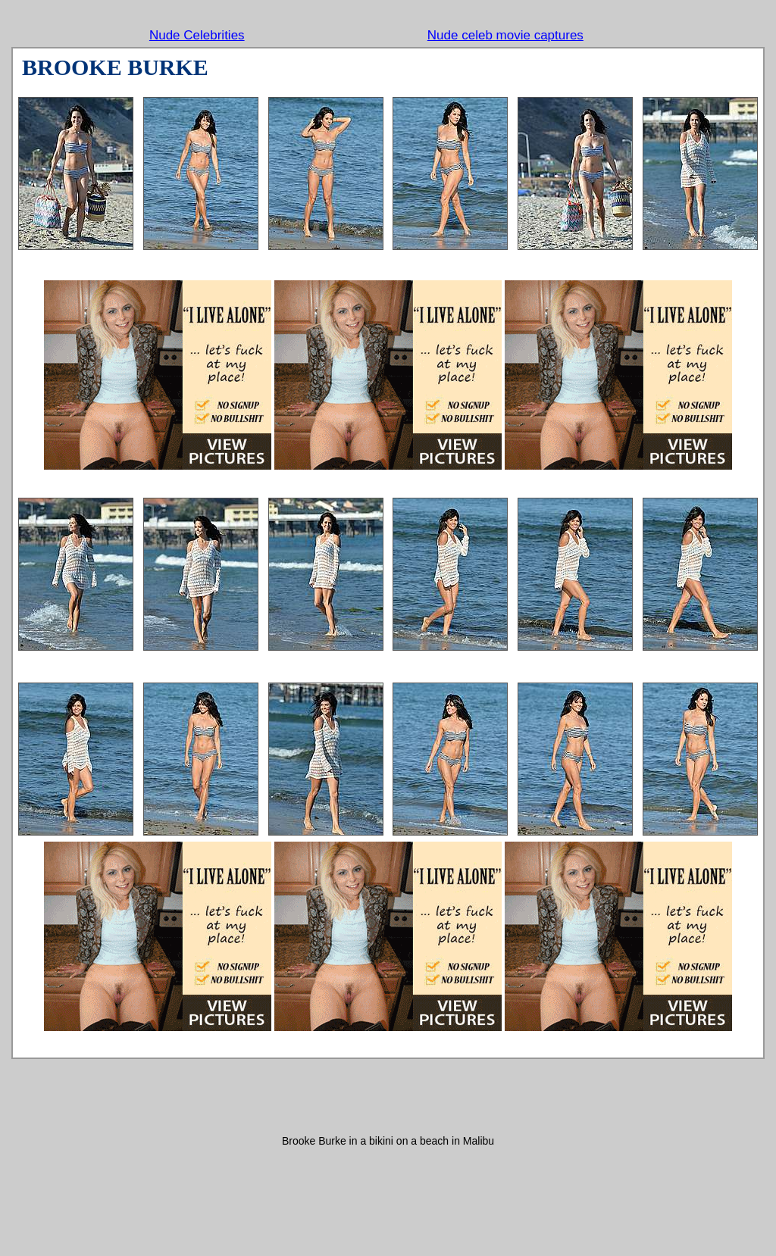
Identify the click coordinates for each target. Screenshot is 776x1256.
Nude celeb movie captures (505, 35)
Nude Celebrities (197, 35)
